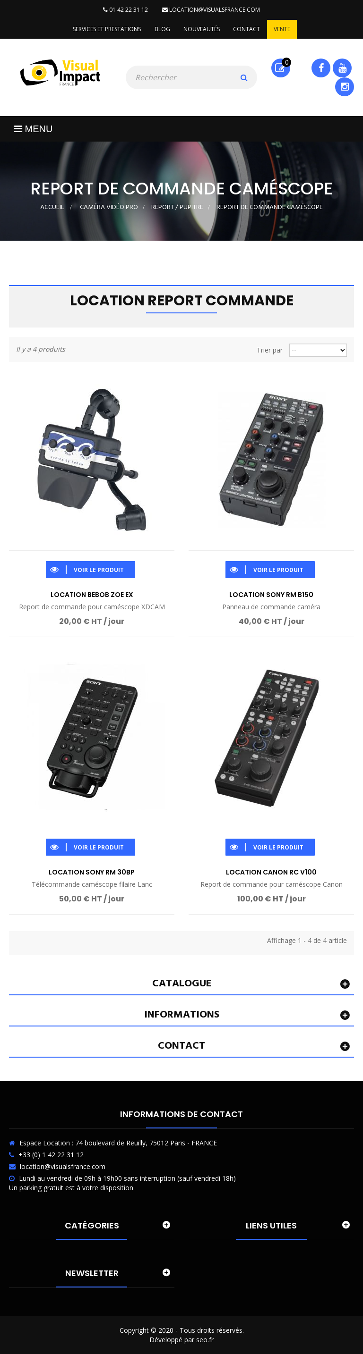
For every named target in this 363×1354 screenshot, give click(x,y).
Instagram (345, 86)
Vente (283, 29)
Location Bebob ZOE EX (92, 595)
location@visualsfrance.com (211, 10)
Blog (161, 29)
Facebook (321, 68)
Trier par (270, 349)
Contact (247, 29)
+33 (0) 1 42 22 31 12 (51, 1154)
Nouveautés (201, 29)
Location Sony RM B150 (271, 595)
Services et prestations (105, 29)
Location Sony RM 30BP (92, 872)
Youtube (342, 68)
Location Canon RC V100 (271, 872)
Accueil (52, 207)
